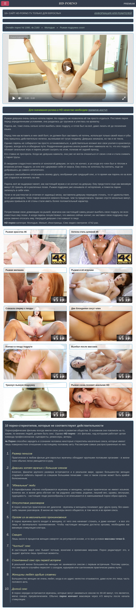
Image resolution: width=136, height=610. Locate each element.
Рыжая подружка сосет (72, 27)
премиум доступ (97, 110)
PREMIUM (129, 3)
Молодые (49, 27)
